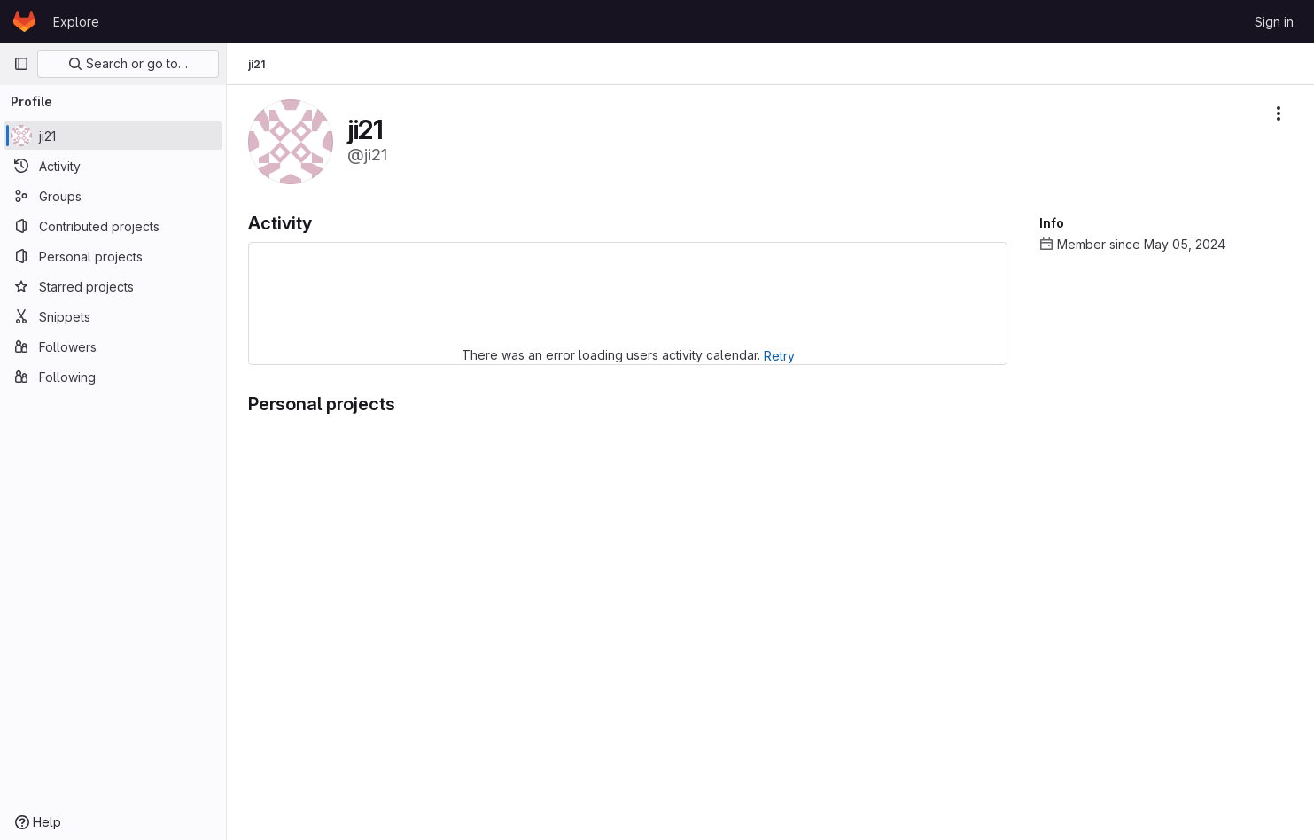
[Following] (113, 376)
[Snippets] (113, 316)
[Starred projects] (113, 286)
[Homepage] (24, 21)
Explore (76, 21)
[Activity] (113, 166)
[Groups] (113, 196)
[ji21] (113, 135)
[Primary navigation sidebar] (21, 64)
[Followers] (113, 346)
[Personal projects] (113, 256)
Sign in (1274, 21)
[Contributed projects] (113, 226)
